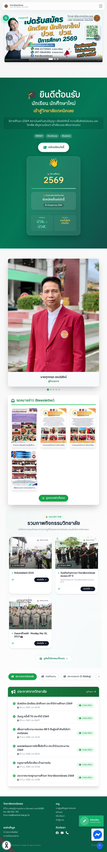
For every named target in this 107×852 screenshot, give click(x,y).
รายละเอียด (85, 705)
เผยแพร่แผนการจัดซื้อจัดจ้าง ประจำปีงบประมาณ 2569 (43, 748)
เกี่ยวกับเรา (60, 816)
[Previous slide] (10, 38)
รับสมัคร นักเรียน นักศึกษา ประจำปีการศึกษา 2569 (44, 704)
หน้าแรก (59, 812)
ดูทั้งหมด (91, 692)
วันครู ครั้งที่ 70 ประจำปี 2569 (33, 717)
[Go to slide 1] (50, 59)
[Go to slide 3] (58, 59)
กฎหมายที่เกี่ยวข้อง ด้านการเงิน (34, 763)
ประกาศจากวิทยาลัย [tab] (22, 675)
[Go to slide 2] (55, 59)
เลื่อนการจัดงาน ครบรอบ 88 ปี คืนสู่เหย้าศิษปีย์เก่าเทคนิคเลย (43, 732)
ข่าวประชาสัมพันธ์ (10, 832)
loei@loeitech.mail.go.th (19, 815)
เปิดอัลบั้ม (41, 581)
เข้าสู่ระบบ (60, 820)
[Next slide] (97, 38)
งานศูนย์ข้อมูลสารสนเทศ (66, 808)
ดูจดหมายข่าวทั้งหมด (53, 498)
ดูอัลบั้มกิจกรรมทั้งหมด (53, 667)
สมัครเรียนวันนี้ (53, 147)
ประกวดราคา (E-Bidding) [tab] (77, 675)
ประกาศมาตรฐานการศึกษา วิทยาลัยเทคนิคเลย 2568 (45, 776)
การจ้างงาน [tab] (49, 675)
